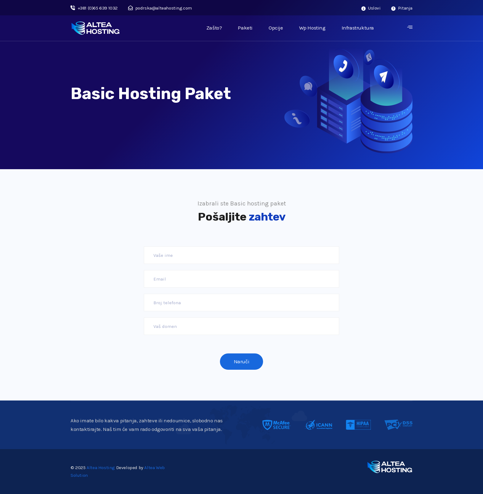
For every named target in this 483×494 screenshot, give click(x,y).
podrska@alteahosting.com (160, 8)
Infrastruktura (358, 28)
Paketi (245, 28)
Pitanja (401, 8)
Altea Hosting (101, 467)
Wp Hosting (312, 28)
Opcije (276, 28)
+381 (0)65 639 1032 (94, 8)
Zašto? (214, 28)
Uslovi (371, 8)
